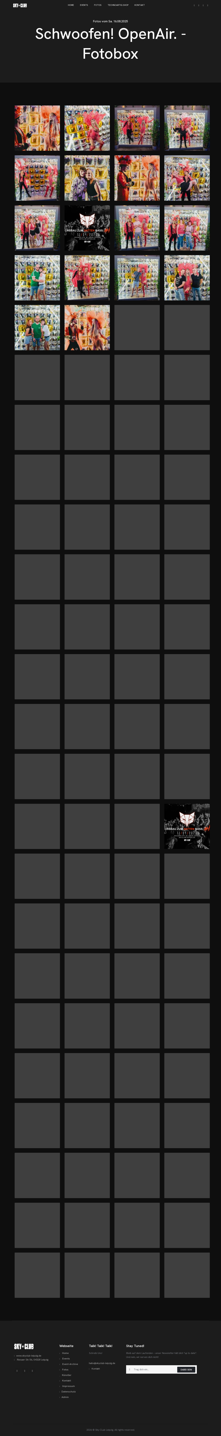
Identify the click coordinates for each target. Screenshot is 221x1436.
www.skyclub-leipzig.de (27, 1355)
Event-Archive (68, 1364)
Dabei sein (186, 1369)
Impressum (67, 1386)
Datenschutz (67, 1391)
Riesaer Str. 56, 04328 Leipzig (31, 1359)
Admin (64, 1397)
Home (64, 1353)
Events (64, 1358)
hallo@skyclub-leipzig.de (102, 1363)
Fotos (63, 1369)
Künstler (65, 1375)
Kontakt (65, 1380)
